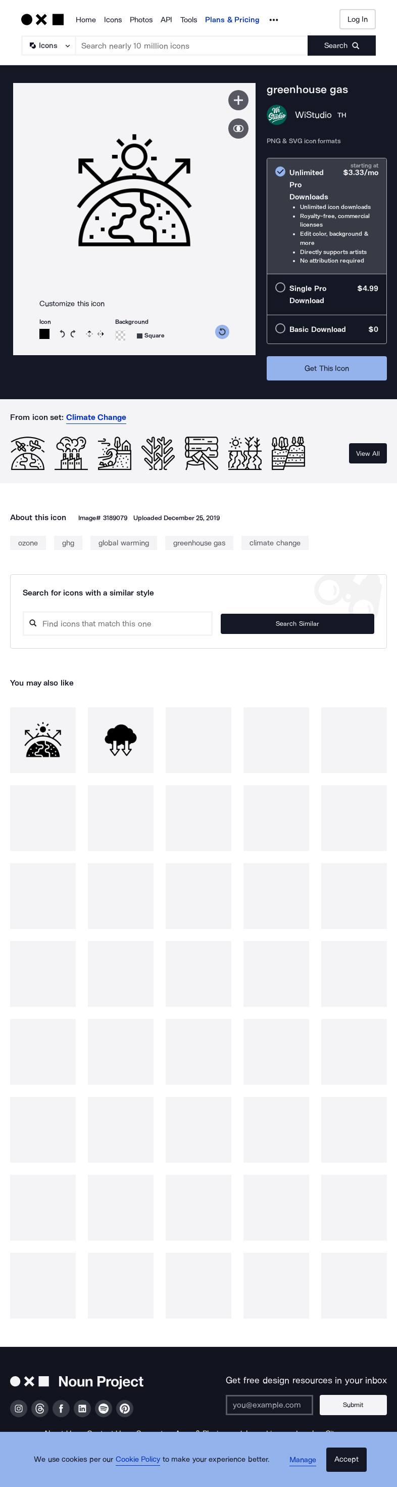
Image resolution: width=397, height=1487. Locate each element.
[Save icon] (238, 100)
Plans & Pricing (232, 19)
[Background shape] (151, 336)
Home (86, 19)
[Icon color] (44, 333)
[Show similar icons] (238, 128)
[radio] (326, 216)
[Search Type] (48, 45)
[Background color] (120, 335)
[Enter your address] (278, 1405)
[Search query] (156, 623)
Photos (141, 19)
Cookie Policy (144, 1469)
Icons (113, 19)
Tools (188, 19)
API (166, 19)
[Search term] (192, 45)
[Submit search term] (342, 45)
